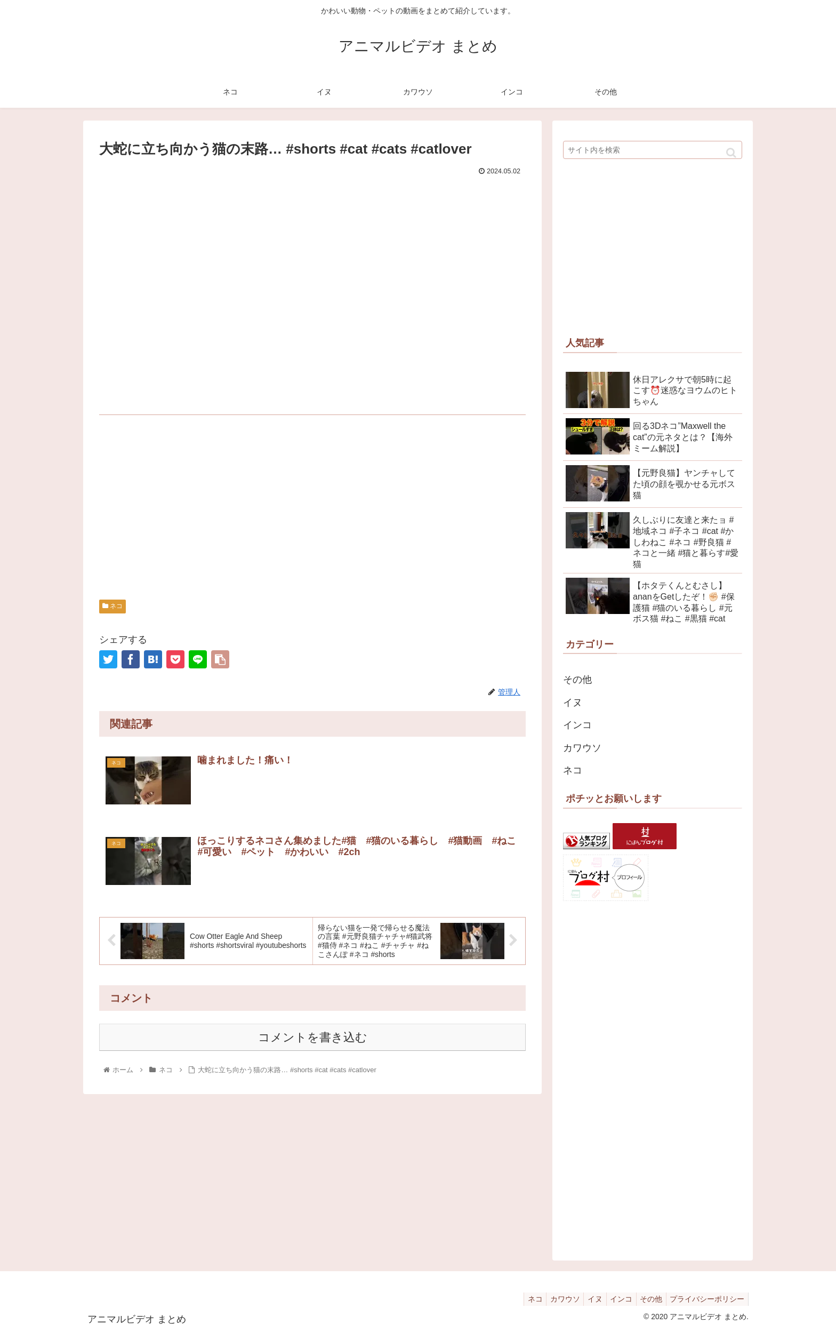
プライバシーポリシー (705, 1299)
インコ (577, 725)
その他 (577, 679)
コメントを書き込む (312, 1038)
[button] (731, 152)
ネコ (112, 606)
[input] (652, 150)
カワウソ (582, 748)
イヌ (572, 702)
